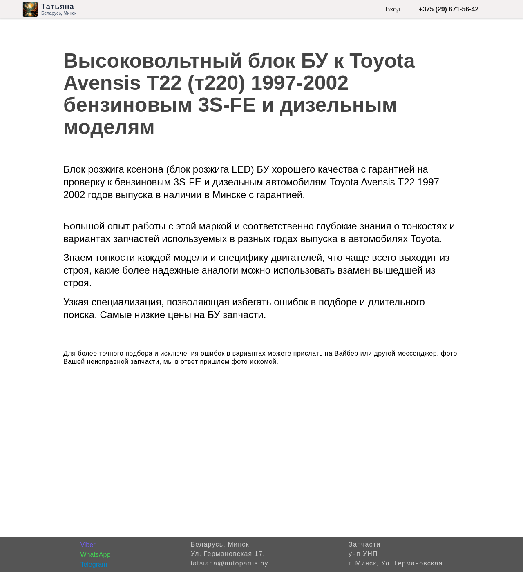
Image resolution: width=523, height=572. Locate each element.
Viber (87, 544)
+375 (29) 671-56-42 (448, 9)
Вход (393, 9)
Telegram (93, 564)
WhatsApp (95, 554)
